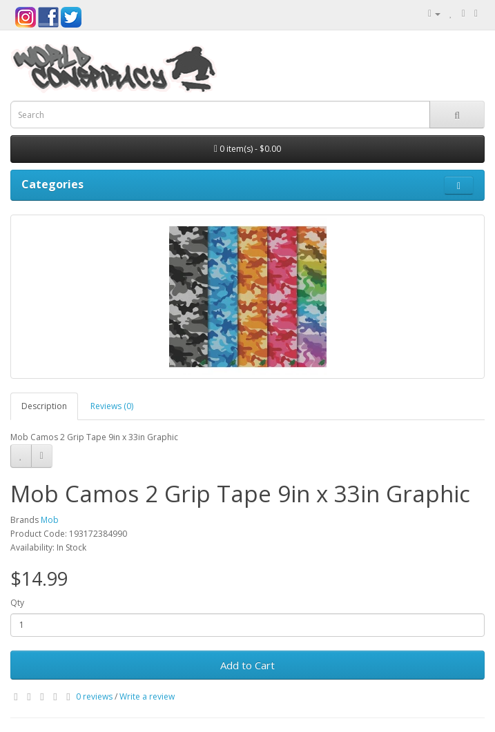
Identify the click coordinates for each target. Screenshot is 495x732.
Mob (50, 520)
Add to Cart (247, 665)
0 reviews (94, 696)
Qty (17, 603)
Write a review (147, 696)
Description (44, 406)
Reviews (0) (111, 406)
